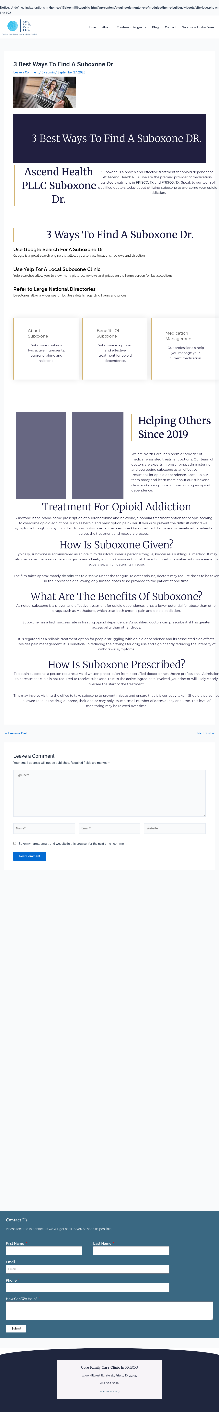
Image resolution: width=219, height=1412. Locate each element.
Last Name (102, 1243)
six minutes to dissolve (80, 576)
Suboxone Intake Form (198, 27)
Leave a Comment (26, 72)
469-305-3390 (109, 1383)
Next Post (206, 733)
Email (11, 1262)
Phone (11, 1280)
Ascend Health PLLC (124, 177)
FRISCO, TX (145, 182)
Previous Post (15, 733)
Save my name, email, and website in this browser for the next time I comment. (73, 844)
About (106, 27)
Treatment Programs (131, 27)
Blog (155, 27)
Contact (170, 27)
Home (91, 27)
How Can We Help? (22, 1299)
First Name (15, 1243)
